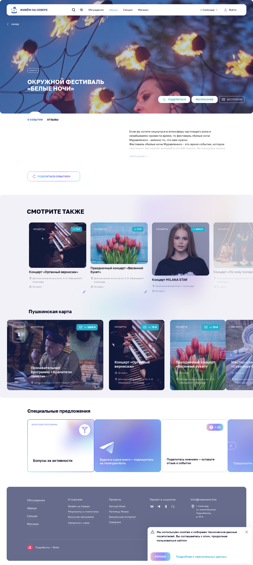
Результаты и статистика (83, 511)
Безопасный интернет (122, 516)
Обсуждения (96, 9)
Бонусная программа (81, 516)
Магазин (143, 9)
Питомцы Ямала (119, 511)
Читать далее (138, 156)
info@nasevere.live (203, 499)
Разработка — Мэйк (47, 547)
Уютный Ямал (117, 506)
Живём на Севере (79, 506)
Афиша (113, 9)
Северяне (115, 522)
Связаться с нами (79, 522)
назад (13, 24)
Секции (127, 9)
